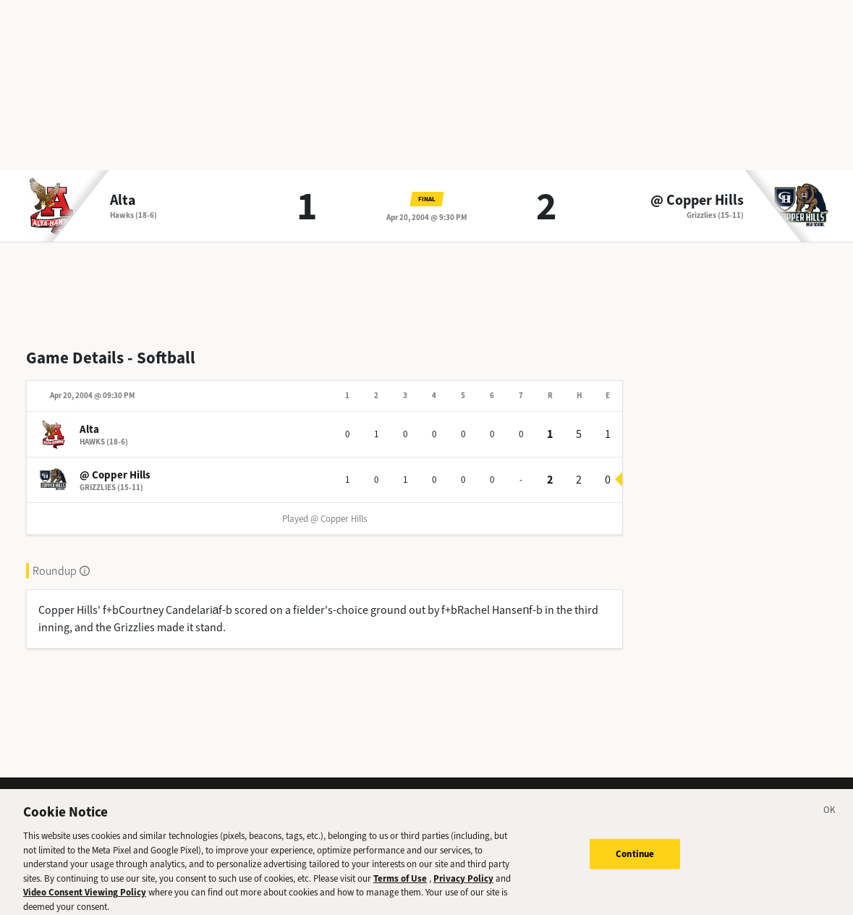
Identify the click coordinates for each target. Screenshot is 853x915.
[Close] (830, 819)
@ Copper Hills (697, 200)
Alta (123, 200)
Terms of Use (400, 886)
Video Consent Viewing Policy (84, 899)
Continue (635, 861)
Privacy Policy (463, 886)
